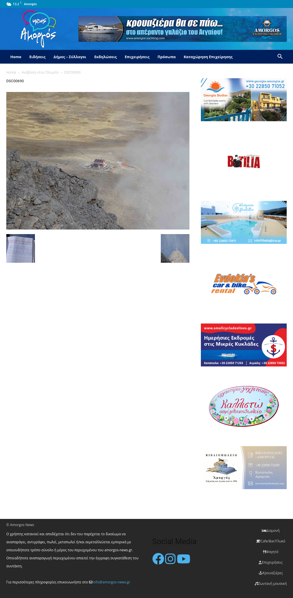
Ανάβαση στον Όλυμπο (40, 72)
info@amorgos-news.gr (111, 582)
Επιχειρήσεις (137, 56)
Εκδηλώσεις (105, 56)
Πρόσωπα (166, 56)
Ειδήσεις (37, 56)
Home (15, 56)
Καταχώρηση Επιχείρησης (208, 56)
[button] (280, 57)
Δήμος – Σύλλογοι (70, 56)
